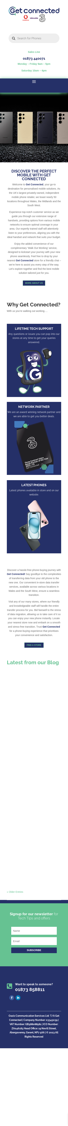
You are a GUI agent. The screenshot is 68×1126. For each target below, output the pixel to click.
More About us (34, 283)
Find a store (34, 645)
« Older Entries (15, 891)
